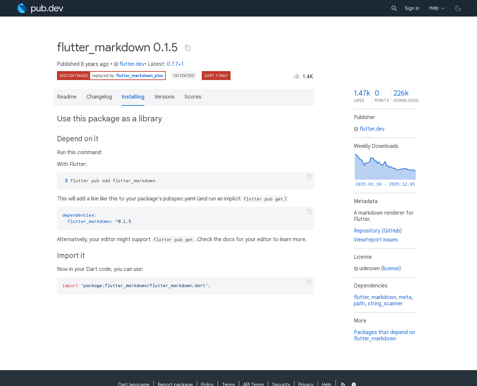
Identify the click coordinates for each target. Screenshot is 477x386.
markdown (384, 297)
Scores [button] (193, 97)
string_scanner (385, 303)
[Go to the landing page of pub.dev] (40, 8)
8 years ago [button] (95, 64)
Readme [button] (67, 97)
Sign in (412, 8)
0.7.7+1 (175, 64)
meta (405, 297)
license (391, 268)
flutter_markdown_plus (139, 75)
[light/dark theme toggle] (458, 8)
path (359, 303)
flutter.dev (129, 64)
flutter (361, 297)
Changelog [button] (99, 97)
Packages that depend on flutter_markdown (384, 335)
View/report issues (376, 239)
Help (434, 8)
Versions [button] (164, 97)
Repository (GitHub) (378, 231)
